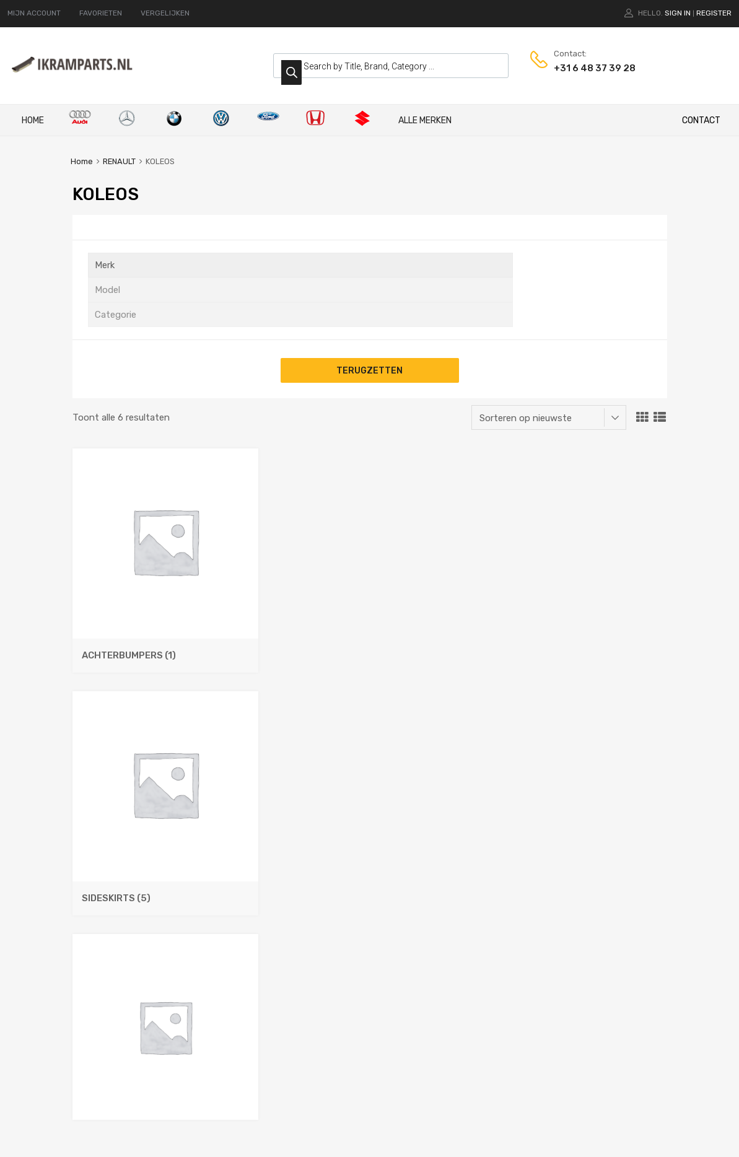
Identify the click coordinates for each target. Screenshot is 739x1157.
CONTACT (701, 120)
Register (714, 13)
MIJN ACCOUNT (34, 13)
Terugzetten (369, 370)
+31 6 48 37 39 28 (584, 68)
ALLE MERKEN (425, 120)
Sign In (678, 13)
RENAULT (119, 161)
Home (33, 120)
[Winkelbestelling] (548, 417)
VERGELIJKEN (165, 13)
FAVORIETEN (100, 13)
